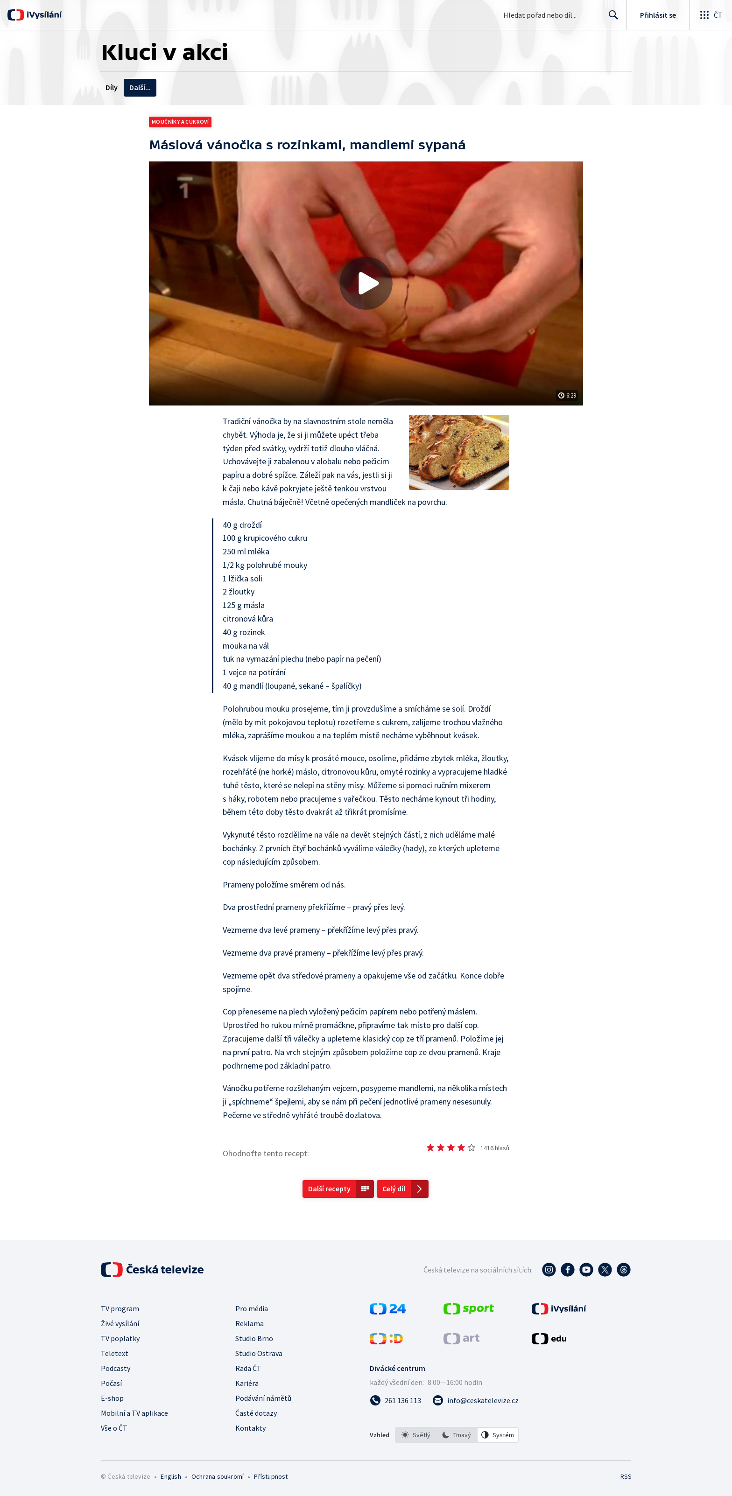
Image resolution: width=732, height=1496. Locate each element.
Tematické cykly (248, 87)
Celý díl (393, 1188)
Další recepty (329, 1188)
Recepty (197, 87)
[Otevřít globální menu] (710, 15)
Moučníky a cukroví (180, 121)
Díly (112, 87)
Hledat (611, 18)
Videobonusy (150, 87)
